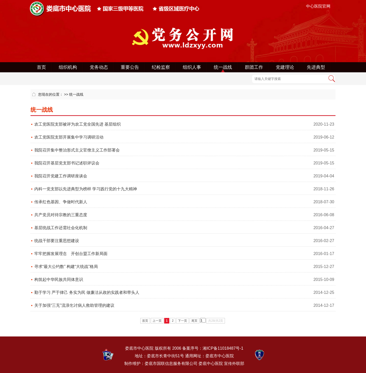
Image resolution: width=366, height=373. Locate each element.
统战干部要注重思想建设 (56, 241)
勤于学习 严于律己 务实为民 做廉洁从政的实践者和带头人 (86, 292)
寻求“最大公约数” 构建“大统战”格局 (66, 266)
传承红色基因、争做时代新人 (60, 202)
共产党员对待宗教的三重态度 (60, 215)
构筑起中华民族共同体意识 (58, 279)
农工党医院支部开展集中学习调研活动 (68, 137)
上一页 (157, 321)
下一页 (182, 321)
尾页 (194, 321)
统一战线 (223, 67)
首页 (41, 67)
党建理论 (285, 67)
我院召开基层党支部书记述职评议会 (66, 163)
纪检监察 (161, 67)
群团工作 (254, 67)
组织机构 (68, 67)
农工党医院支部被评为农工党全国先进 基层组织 (77, 124)
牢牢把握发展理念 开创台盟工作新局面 (71, 253)
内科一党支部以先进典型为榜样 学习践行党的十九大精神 (85, 189)
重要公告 (130, 67)
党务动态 (99, 67)
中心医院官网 (318, 6)
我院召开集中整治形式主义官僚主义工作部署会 (77, 150)
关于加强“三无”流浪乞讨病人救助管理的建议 (74, 305)
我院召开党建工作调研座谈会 (60, 176)
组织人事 (192, 67)
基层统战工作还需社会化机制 (60, 228)
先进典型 (316, 67)
